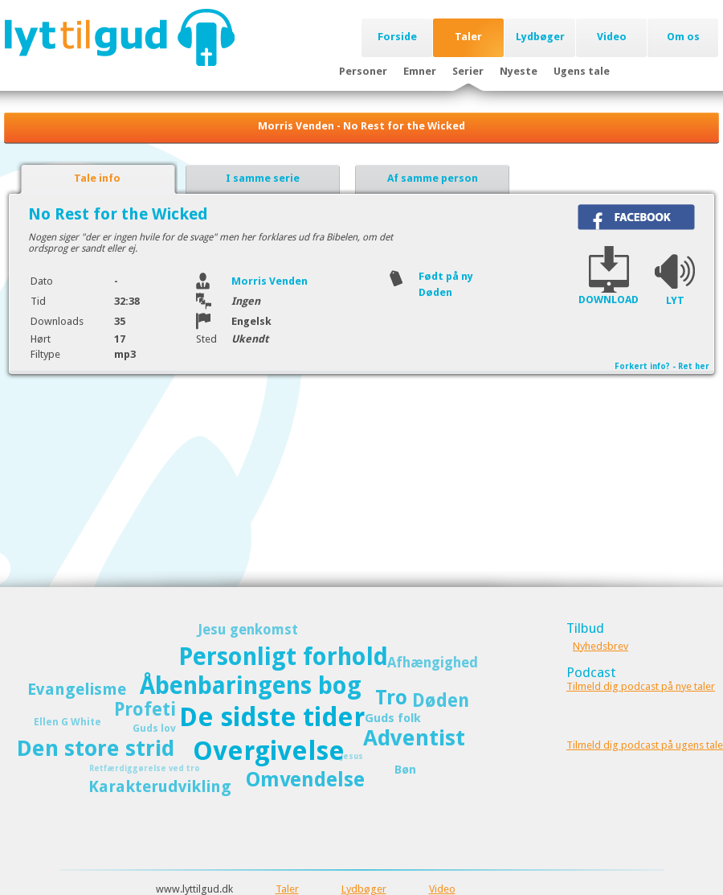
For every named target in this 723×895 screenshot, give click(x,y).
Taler (468, 37)
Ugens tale (581, 71)
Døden (435, 292)
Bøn (405, 769)
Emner (419, 71)
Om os (683, 37)
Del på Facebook (636, 217)
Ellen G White (67, 722)
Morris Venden (269, 281)
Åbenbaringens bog (251, 685)
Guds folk (393, 718)
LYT (675, 300)
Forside (397, 37)
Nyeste (518, 71)
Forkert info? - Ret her (662, 366)
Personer (363, 71)
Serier (468, 71)
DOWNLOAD (608, 300)
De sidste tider (272, 717)
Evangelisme (76, 689)
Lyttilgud (119, 37)
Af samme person (432, 178)
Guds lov (154, 728)
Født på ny (446, 276)
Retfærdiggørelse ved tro (144, 768)
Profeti (145, 709)
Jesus (352, 756)
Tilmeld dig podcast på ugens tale (644, 745)
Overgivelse (269, 751)
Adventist (414, 738)
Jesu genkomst (248, 630)
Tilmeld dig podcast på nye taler (640, 686)
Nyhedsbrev (600, 646)
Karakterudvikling (159, 786)
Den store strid (95, 748)
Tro (391, 697)
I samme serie (263, 178)
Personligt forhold (283, 657)
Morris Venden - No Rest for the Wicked (361, 126)
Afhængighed (432, 663)
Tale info (97, 178)
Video (612, 37)
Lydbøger (540, 37)
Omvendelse (305, 779)
